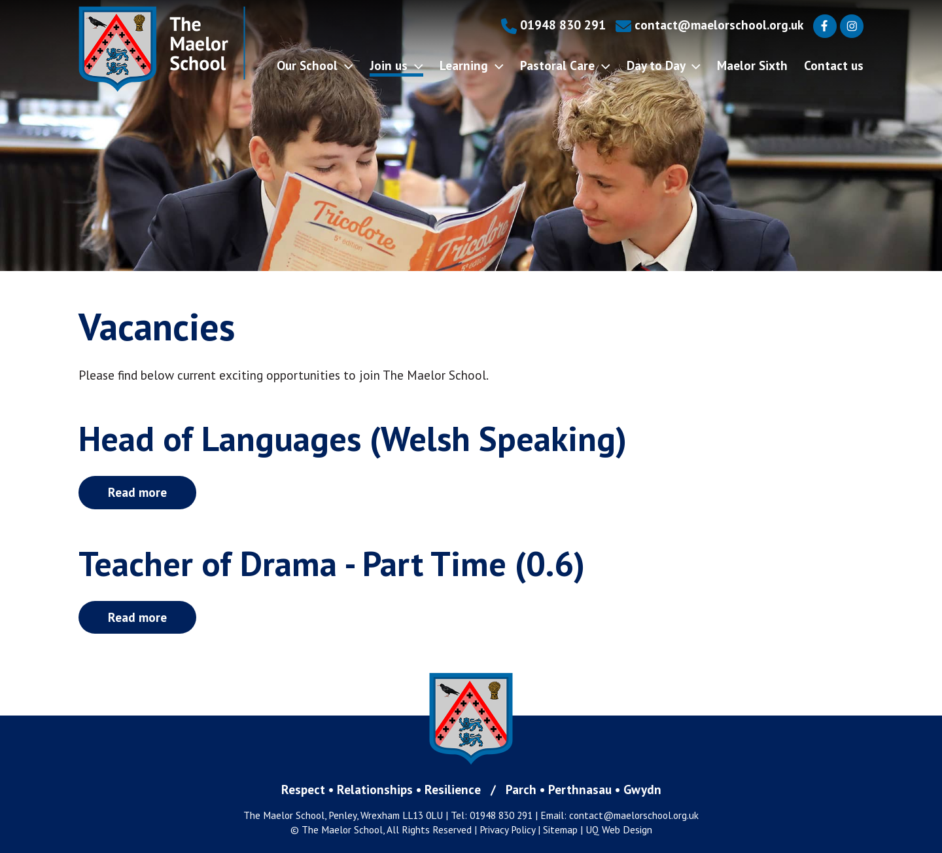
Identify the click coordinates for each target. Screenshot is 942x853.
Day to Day (664, 65)
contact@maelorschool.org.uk (709, 24)
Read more (137, 492)
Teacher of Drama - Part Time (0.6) (331, 563)
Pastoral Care (565, 65)
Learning (472, 65)
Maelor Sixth (752, 65)
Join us (396, 65)
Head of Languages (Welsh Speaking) (352, 438)
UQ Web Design (618, 829)
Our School (315, 65)
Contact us (834, 65)
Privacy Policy (507, 829)
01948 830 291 (553, 24)
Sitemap (560, 829)
